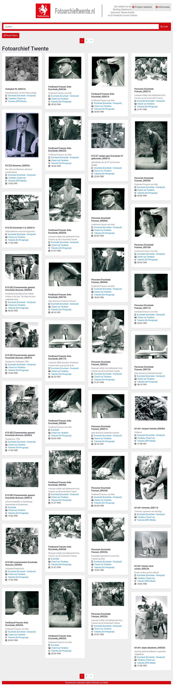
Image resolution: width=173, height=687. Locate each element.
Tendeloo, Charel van (17, 98)
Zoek (164, 26)
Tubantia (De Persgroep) (18, 240)
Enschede (12, 507)
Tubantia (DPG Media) (17, 101)
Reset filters (11, 35)
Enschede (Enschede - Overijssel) (22, 96)
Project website (142, 7)
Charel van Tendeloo (16, 237)
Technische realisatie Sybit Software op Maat (86, 682)
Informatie (163, 7)
